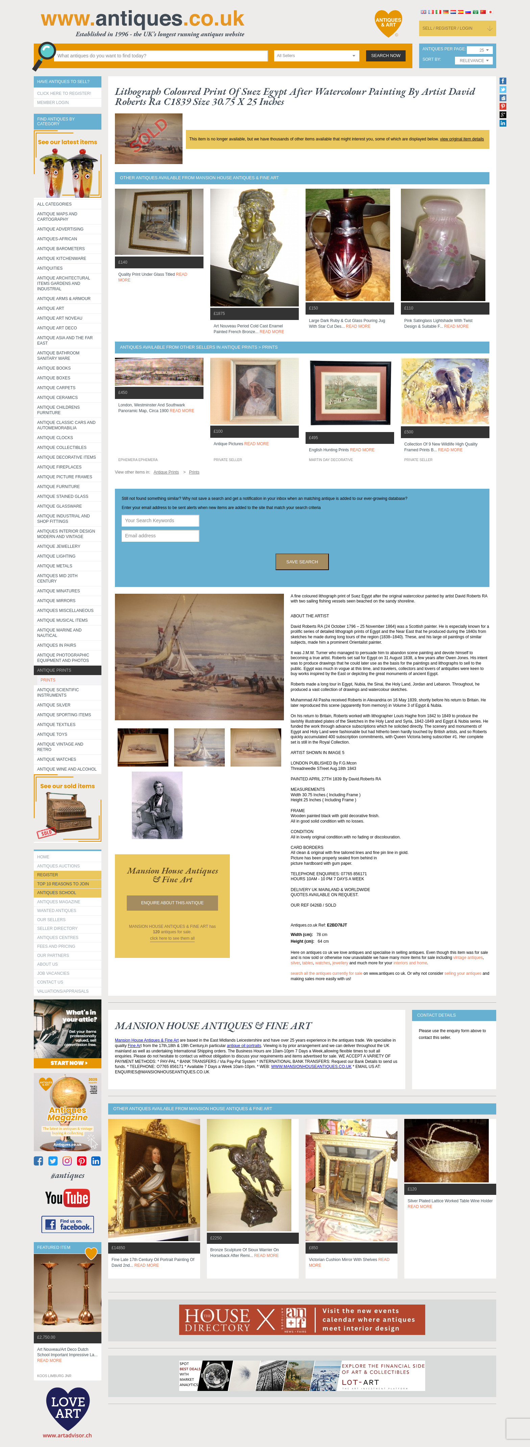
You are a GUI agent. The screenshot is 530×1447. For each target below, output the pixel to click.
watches (322, 963)
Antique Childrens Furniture (58, 410)
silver (295, 963)
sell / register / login (448, 28)
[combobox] (316, 55)
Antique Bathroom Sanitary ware (58, 356)
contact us (50, 982)
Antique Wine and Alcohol (67, 769)
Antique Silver (53, 705)
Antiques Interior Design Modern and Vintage (66, 534)
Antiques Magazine (58, 902)
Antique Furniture (58, 486)
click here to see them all (172, 938)
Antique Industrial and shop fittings (63, 519)
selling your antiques (462, 973)
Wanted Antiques (56, 910)
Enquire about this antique (172, 903)
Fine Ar (134, 1045)
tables (307, 963)
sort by (431, 59)
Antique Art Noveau (59, 318)
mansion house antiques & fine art (172, 875)
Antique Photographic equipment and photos (63, 658)
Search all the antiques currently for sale (326, 973)
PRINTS (48, 680)
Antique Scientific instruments (58, 693)
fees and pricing (56, 946)
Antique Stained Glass (62, 496)
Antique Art (50, 308)
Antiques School (56, 892)
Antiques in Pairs (56, 645)
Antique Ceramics (57, 397)
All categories (54, 204)
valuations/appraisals (63, 991)
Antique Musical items (62, 620)
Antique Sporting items (64, 715)
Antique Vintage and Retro (60, 747)
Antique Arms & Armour (64, 298)
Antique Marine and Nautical (59, 633)
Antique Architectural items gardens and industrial (63, 283)
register (47, 875)
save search (302, 561)
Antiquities (50, 268)
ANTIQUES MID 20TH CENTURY (57, 578)
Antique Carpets (56, 387)
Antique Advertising (60, 229)
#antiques (68, 1175)
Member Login (53, 102)
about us (47, 964)
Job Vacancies (53, 973)
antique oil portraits (244, 1045)
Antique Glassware (59, 506)
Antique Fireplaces (59, 467)
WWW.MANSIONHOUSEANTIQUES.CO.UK (311, 1066)
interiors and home (410, 963)
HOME (43, 857)
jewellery (340, 963)
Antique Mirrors (56, 600)
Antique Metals (54, 566)
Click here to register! (64, 93)
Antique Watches (56, 759)
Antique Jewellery (58, 546)
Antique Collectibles (62, 447)
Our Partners (53, 955)
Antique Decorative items (66, 457)
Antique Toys (52, 734)
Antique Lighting (56, 556)
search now (386, 55)
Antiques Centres (57, 937)
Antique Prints (54, 670)
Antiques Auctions (58, 866)
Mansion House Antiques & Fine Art (147, 1040)
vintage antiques (468, 957)
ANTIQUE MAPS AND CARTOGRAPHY (57, 217)
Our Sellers (51, 919)
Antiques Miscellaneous (65, 610)
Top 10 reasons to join (63, 884)
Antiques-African (57, 239)
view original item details (462, 139)
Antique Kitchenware (61, 258)
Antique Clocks (55, 437)
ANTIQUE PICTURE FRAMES (64, 477)
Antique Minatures (58, 591)
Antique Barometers (61, 248)
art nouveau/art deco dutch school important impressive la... (67, 1355)
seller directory (57, 928)
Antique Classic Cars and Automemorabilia (66, 425)
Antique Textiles (56, 724)
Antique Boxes (53, 378)
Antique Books (54, 368)
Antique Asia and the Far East (65, 341)
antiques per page (444, 49)
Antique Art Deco (57, 328)
